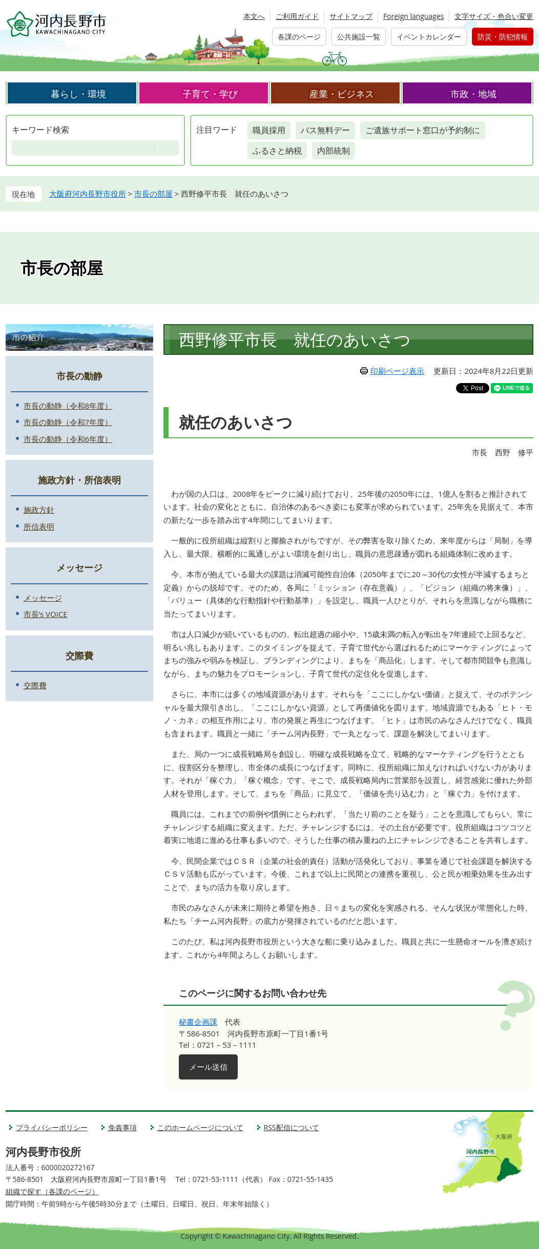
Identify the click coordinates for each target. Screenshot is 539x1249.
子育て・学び (210, 94)
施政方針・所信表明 (79, 480)
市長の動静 (79, 376)
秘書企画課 (198, 1022)
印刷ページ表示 (397, 371)
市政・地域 (473, 94)
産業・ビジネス (341, 94)
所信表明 (39, 526)
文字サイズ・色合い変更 (493, 16)
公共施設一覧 (358, 36)
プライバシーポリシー (52, 1127)
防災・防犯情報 (503, 36)
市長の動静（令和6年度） (68, 439)
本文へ (254, 16)
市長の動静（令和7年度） (68, 422)
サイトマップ (350, 16)
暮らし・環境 (78, 94)
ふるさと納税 (277, 150)
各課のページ (299, 36)
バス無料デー (325, 130)
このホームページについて (200, 1127)
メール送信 (208, 1067)
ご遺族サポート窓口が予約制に (422, 130)
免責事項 (122, 1127)
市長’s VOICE (46, 614)
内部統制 (333, 150)
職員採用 (269, 130)
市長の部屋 (153, 193)
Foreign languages (413, 16)
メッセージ (79, 567)
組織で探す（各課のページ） (52, 1191)
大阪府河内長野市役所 (87, 193)
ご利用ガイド (297, 16)
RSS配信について (291, 1127)
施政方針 (39, 509)
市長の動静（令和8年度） (68, 405)
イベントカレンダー (429, 36)
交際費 (79, 655)
